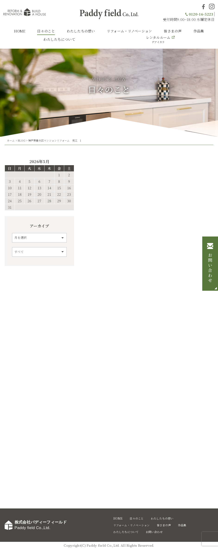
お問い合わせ (210, 268)
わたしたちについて (59, 39)
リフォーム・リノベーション (129, 30)
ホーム (11, 140)
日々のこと (46, 30)
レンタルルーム (158, 39)
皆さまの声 (173, 30)
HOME (19, 30)
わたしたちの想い (81, 30)
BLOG (21, 140)
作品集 (198, 30)
